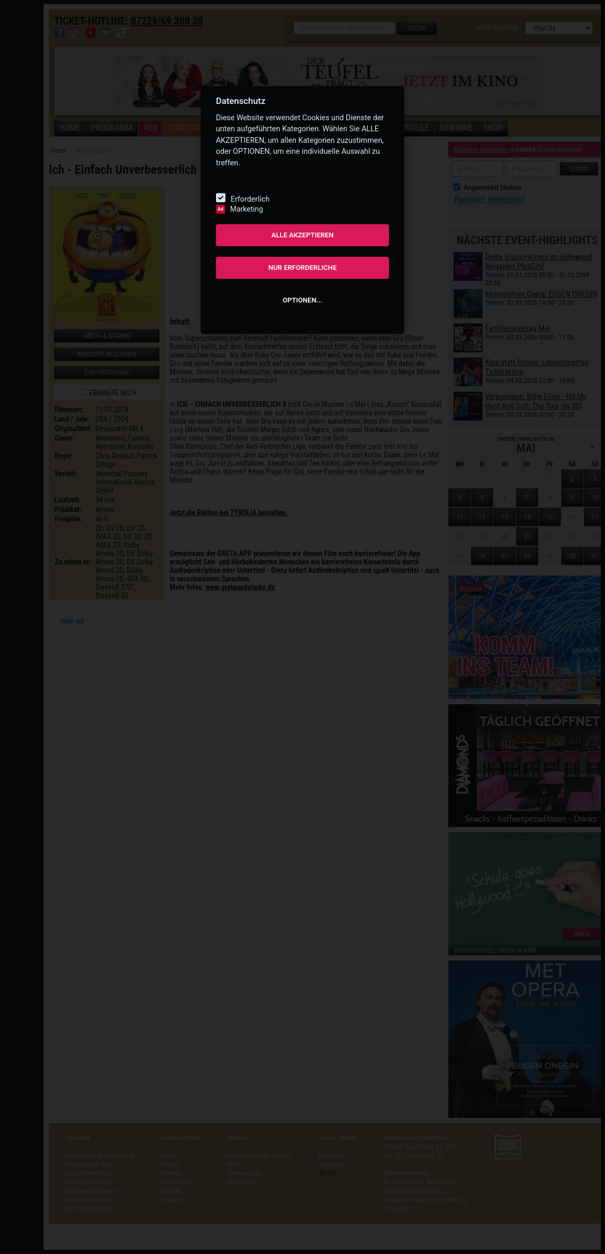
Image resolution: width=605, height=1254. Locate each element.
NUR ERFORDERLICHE (302, 267)
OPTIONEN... (302, 300)
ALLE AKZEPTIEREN (302, 235)
